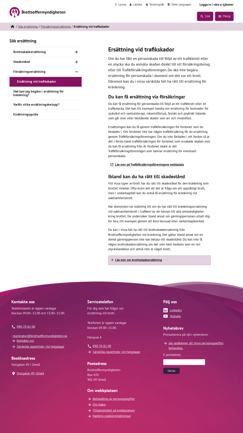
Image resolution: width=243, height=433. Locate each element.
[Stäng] (77, 72)
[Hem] (12, 27)
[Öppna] (77, 52)
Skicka (171, 371)
